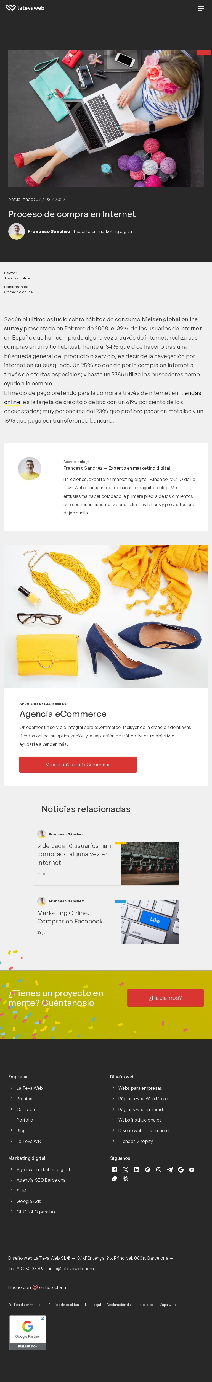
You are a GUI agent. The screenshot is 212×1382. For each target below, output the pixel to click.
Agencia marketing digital (43, 1169)
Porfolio (25, 1120)
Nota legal (93, 1304)
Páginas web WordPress (143, 1098)
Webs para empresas (140, 1088)
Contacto (27, 1109)
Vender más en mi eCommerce (78, 764)
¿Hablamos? (165, 997)
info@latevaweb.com (71, 1268)
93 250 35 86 (30, 1268)
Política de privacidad (25, 1304)
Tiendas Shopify (135, 1141)
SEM (21, 1191)
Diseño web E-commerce (144, 1130)
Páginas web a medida (141, 1109)
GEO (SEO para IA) (36, 1212)
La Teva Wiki (30, 1141)
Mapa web (167, 1304)
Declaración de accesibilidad (130, 1304)
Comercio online (18, 291)
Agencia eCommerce (63, 713)
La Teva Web (30, 1088)
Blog (21, 1130)
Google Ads (29, 1201)
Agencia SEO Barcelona (41, 1180)
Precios (24, 1098)
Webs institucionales (139, 1120)
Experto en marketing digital (139, 468)
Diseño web (20, 1258)
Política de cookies (63, 1304)
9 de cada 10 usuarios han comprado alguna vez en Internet (74, 854)
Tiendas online (17, 278)
